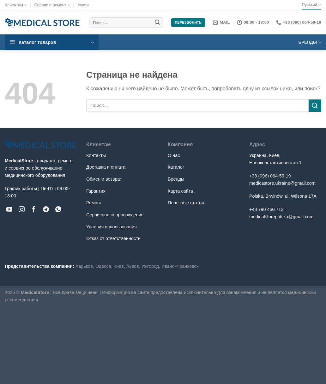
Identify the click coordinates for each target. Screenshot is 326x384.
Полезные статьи (186, 202)
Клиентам (16, 5)
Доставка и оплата (105, 167)
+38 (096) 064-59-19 (270, 175)
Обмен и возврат (104, 179)
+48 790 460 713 (266, 209)
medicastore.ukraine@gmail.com (282, 183)
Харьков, (84, 266)
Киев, (119, 266)
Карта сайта (180, 191)
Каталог (176, 167)
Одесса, (103, 266)
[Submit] (157, 22)
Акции (83, 5)
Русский (311, 5)
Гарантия (96, 191)
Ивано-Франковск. (180, 266)
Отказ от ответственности (113, 238)
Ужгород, (151, 266)
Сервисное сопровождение (115, 214)
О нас (174, 155)
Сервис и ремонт (52, 5)
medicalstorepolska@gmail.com (281, 216)
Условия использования (111, 226)
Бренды (310, 42)
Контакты (96, 155)
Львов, (133, 266)
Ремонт (94, 202)
